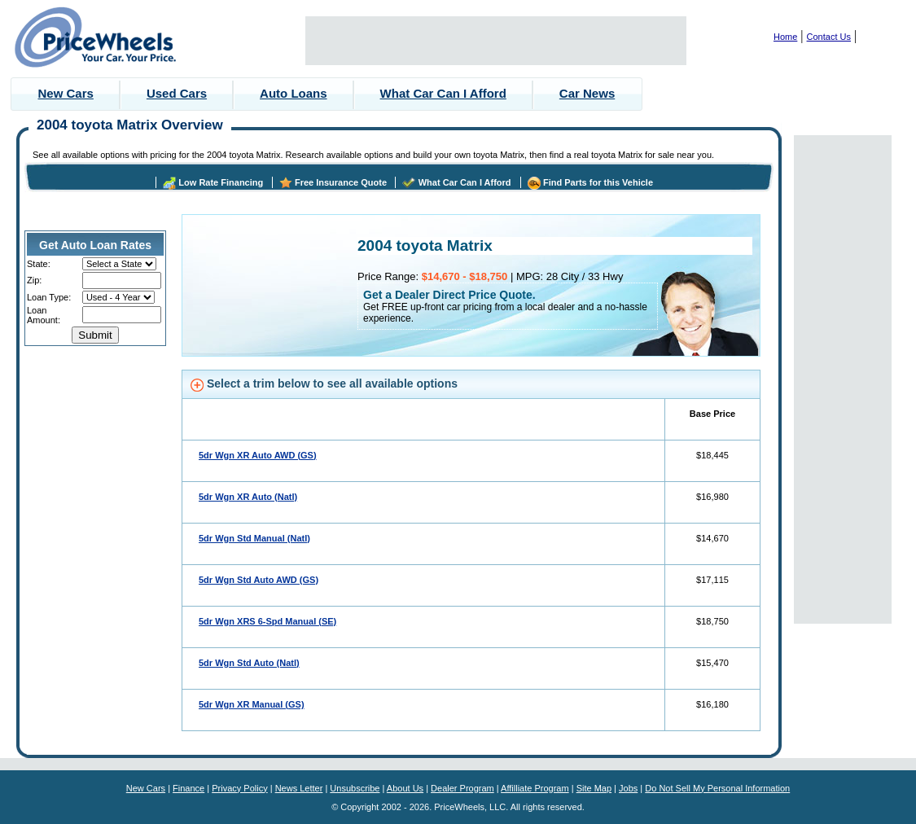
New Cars (66, 93)
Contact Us (829, 37)
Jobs (628, 788)
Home (785, 37)
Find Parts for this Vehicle (598, 182)
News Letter (299, 788)
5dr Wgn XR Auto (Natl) (248, 497)
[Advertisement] (495, 40)
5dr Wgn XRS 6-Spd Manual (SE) (267, 621)
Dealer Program (462, 788)
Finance (188, 788)
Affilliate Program (535, 788)
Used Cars (177, 93)
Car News (587, 93)
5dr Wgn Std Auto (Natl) (249, 663)
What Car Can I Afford (443, 93)
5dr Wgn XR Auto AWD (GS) (258, 455)
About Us (405, 788)
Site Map (593, 788)
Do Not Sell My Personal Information (717, 788)
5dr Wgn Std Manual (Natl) (254, 538)
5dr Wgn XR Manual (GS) (252, 704)
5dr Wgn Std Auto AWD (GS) (258, 580)
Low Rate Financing (220, 182)
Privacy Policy (239, 788)
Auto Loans (293, 93)
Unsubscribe (354, 788)
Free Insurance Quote (341, 182)
